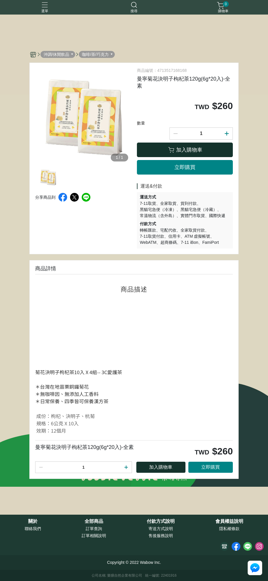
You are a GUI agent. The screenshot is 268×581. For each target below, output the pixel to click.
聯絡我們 (33, 529)
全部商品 (94, 521)
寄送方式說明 (161, 529)
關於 (32, 521)
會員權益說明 (229, 521)
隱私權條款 (229, 529)
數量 (141, 123)
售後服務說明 (161, 536)
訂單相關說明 (94, 536)
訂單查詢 (94, 529)
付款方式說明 (161, 521)
